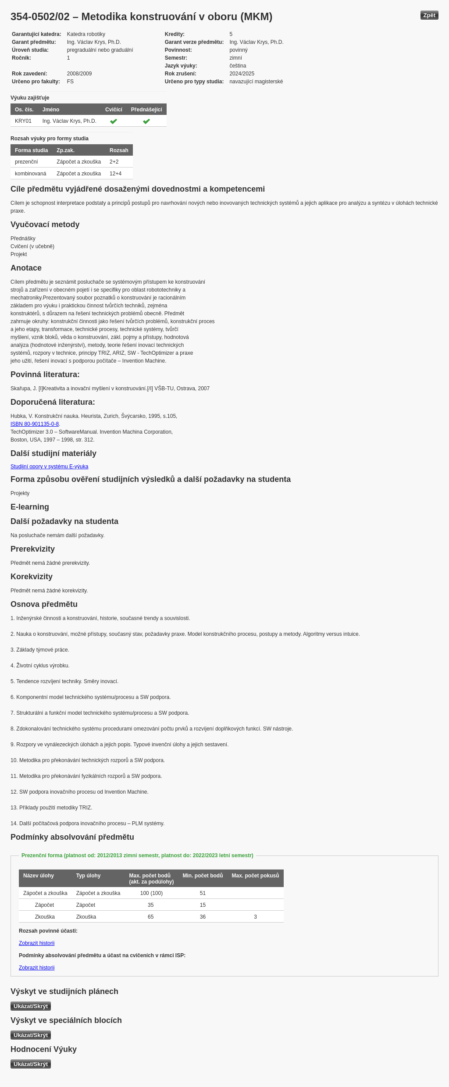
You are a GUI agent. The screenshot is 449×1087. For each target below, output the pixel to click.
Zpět (429, 15)
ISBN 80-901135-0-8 (35, 424)
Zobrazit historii (36, 943)
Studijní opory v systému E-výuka (49, 466)
